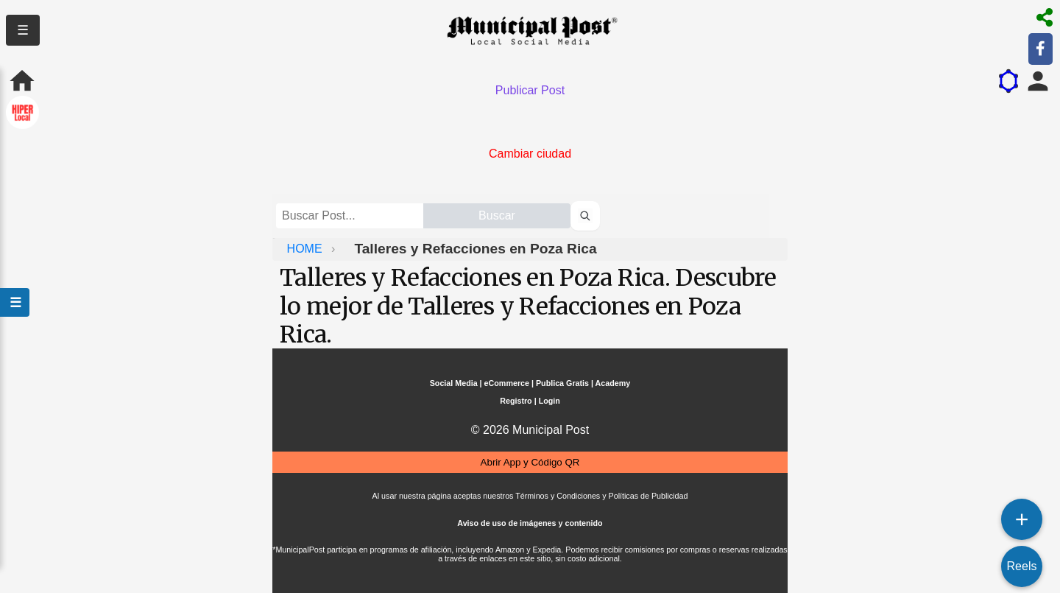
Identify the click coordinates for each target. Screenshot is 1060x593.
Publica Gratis (562, 383)
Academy (613, 383)
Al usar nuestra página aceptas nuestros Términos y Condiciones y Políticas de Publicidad (530, 495)
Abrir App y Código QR (530, 462)
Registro (515, 400)
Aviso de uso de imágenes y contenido (529, 523)
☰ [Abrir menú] (14, 302)
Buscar (496, 215)
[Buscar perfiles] (585, 216)
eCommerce (506, 383)
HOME (306, 248)
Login (549, 400)
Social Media (454, 383)
